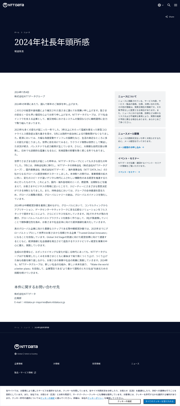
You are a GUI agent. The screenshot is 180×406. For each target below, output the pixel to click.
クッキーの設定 (124, 401)
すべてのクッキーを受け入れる (159, 401)
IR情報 (56, 363)
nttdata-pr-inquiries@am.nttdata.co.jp (44, 302)
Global (27, 354)
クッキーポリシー (96, 398)
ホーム (16, 32)
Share (169, 16)
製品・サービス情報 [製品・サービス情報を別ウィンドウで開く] (23, 372)
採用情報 (96, 363)
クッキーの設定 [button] (47, 398)
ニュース (27, 32)
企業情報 (18, 363)
